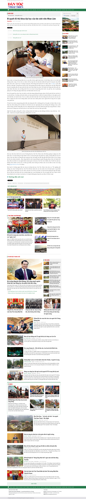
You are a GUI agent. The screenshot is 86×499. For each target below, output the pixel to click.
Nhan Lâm (9, 183)
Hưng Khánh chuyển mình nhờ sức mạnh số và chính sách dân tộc (51, 410)
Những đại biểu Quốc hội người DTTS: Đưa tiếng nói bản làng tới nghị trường (52, 312)
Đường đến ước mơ (18, 15)
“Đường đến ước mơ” (17, 37)
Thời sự (25, 475)
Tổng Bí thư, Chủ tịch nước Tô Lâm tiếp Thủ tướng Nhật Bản (72, 85)
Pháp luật (38, 487)
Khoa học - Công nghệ (44, 487)
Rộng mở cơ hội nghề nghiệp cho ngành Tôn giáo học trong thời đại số (53, 219)
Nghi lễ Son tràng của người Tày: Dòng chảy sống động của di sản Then (52, 396)
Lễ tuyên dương (20, 183)
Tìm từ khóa (67, 15)
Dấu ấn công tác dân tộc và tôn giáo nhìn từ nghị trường (55, 263)
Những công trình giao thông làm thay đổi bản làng (55, 286)
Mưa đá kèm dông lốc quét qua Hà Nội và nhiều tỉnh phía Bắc (40, 446)
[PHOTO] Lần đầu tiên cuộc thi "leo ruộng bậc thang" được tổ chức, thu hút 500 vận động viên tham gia (55, 282)
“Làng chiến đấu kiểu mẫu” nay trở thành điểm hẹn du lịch (55, 267)
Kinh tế (24, 487)
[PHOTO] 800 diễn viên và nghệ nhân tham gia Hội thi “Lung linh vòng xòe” (55, 272)
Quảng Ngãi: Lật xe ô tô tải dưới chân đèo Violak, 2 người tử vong (41, 360)
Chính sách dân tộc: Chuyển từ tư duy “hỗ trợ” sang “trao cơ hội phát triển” (55, 276)
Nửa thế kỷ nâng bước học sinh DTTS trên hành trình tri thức (53, 238)
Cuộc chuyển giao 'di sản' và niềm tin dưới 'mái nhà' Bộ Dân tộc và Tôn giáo (22, 291)
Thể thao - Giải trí (71, 487)
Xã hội (31, 487)
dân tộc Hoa (15, 183)
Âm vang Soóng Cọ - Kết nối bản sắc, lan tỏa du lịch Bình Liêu (40, 348)
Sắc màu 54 (36, 420)
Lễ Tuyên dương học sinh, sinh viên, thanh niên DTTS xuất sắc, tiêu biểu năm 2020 (37, 183)
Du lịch (25, 349)
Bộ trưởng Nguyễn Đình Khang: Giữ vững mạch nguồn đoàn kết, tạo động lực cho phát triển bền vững (23, 282)
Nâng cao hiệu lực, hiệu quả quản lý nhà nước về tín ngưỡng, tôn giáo (21, 293)
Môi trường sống (27, 338)
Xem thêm (33, 483)
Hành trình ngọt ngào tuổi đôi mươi (20, 30)
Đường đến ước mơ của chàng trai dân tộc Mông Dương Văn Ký (25, 34)
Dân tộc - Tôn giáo (27, 373)
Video (10, 384)
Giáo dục (49, 487)
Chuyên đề (63, 487)
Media (35, 322)
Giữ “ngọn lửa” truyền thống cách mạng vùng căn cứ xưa (55, 295)
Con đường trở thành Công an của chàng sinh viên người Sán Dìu (51, 210)
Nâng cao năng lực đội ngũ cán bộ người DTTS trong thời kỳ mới (41, 371)
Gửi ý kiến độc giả (12, 186)
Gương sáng (34, 487)
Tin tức (25, 447)
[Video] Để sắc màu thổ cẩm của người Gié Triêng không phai (37, 395)
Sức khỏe (53, 487)
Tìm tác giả (73, 15)
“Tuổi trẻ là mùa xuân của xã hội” (15, 210)
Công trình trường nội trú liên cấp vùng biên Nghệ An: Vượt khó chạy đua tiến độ (53, 229)
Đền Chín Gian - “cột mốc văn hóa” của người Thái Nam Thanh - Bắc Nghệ (73, 70)
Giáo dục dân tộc (11, 15)
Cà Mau (53, 83)
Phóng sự (27, 487)
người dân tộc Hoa (14, 164)
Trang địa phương (27, 361)
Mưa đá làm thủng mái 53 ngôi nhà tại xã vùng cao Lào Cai (40, 336)
